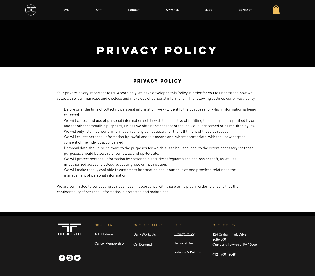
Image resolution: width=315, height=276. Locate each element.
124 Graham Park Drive (229, 234)
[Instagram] (69, 258)
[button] (276, 9)
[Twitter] (77, 258)
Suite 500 (219, 239)
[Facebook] (62, 258)
